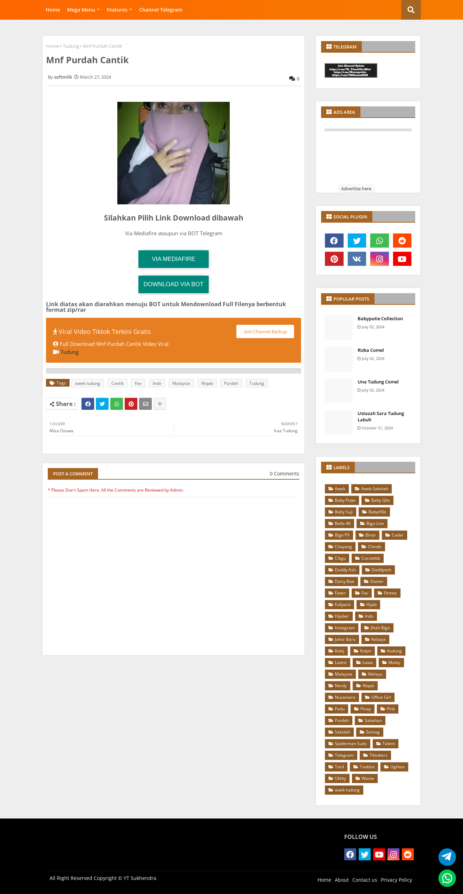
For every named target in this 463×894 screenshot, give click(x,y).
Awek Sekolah (374, 489)
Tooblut (367, 767)
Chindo (375, 547)
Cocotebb (370, 558)
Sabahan (373, 720)
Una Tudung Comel (378, 382)
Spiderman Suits (351, 744)
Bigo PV (342, 535)
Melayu (375, 674)
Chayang (343, 547)
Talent (389, 744)
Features (117, 9)
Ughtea (397, 767)
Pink (391, 709)
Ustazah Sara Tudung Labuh (381, 416)
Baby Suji (344, 512)
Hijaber (342, 616)
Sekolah (342, 732)
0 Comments (284, 473)
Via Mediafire (173, 259)
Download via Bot (174, 284)
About (342, 879)
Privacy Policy (396, 879)
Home (53, 9)
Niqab (207, 383)
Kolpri (365, 651)
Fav (138, 383)
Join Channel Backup (265, 331)
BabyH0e (377, 512)
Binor (370, 535)
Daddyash (381, 570)
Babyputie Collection (380, 318)
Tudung (71, 46)
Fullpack (343, 604)
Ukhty (340, 778)
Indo (157, 383)
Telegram (344, 755)
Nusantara (345, 697)
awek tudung (87, 383)
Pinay (365, 709)
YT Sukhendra (140, 878)
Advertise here (356, 188)
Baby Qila (380, 500)
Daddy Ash (345, 570)
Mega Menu (81, 9)
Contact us (364, 879)
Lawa (368, 662)
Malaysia (181, 383)
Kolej (339, 651)
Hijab (371, 604)
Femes (390, 593)
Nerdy (341, 686)
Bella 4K (343, 523)
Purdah (231, 383)
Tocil (339, 767)
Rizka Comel (371, 350)
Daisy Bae (344, 581)
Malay (394, 662)
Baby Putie (345, 500)
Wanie (368, 778)
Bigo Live (375, 523)
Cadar (398, 535)
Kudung (394, 651)
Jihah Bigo (380, 628)
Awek (340, 489)
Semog (373, 732)
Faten (340, 593)
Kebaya (378, 639)
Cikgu (340, 558)
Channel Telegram (160, 9)
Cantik (117, 383)
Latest (341, 662)
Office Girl (381, 697)
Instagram (345, 628)
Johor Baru (345, 639)
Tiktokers (378, 755)
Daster (377, 581)
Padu (340, 709)
